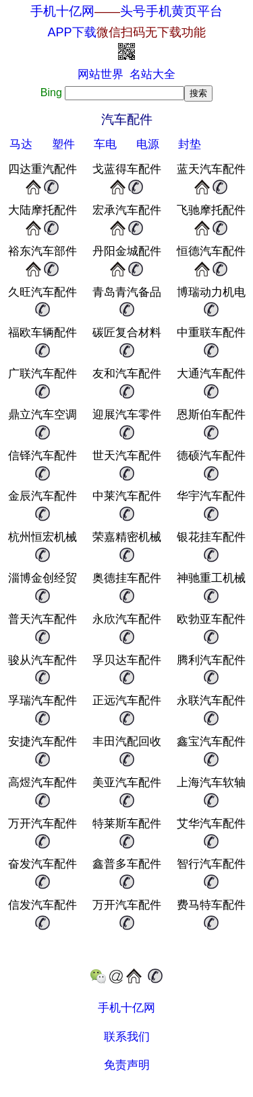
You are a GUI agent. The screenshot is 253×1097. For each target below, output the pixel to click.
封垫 (189, 144)
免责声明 (127, 1065)
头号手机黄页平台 (171, 11)
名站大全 (152, 74)
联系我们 (127, 1036)
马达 (20, 144)
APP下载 (126, 32)
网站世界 (100, 74)
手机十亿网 (62, 11)
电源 (147, 144)
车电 (105, 144)
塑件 (63, 144)
